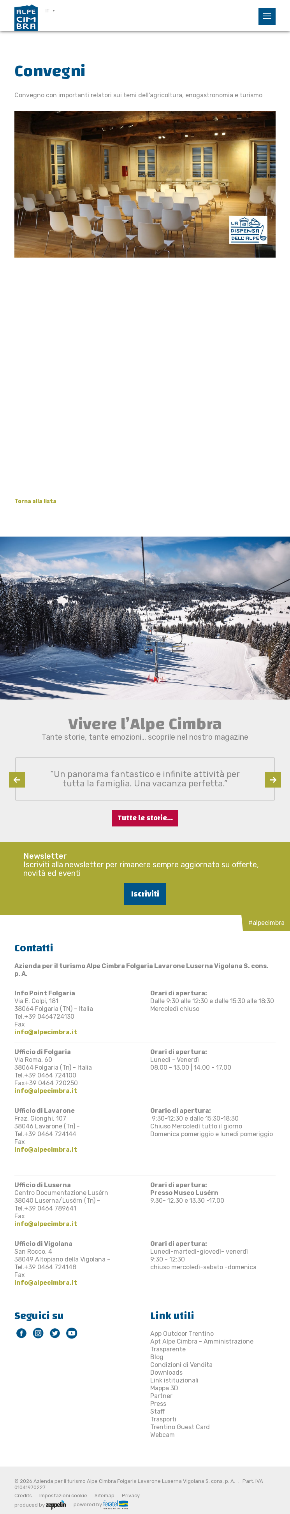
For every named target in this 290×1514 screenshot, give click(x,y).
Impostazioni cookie (63, 1495)
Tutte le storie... (145, 818)
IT (47, 11)
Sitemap (104, 1495)
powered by (101, 1504)
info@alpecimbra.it (45, 1032)
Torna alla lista (35, 501)
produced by (40, 1504)
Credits (23, 1495)
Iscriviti (145, 894)
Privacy (131, 1495)
